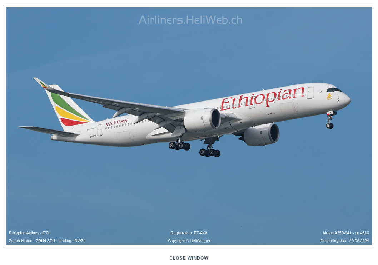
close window (188, 258)
